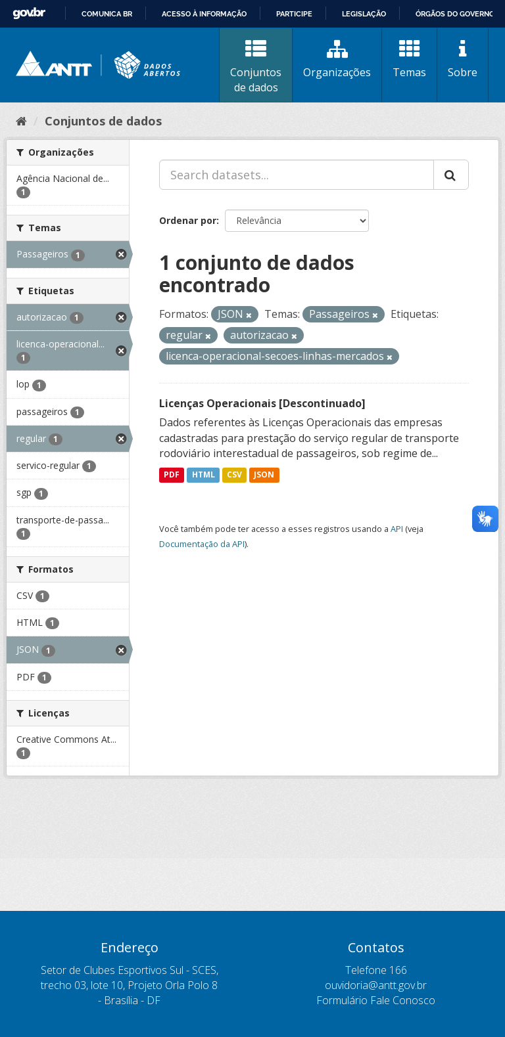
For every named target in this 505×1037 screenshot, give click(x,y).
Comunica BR (107, 13)
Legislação (364, 13)
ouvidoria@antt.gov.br (376, 985)
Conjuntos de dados (255, 67)
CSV (234, 474)
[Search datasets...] (296, 175)
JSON (264, 474)
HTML (203, 474)
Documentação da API (202, 544)
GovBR (28, 13)
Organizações (337, 59)
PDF (172, 474)
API (397, 529)
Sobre (462, 59)
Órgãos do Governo (455, 13)
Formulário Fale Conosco (375, 1000)
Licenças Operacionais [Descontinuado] (262, 403)
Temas (409, 59)
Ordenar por (187, 220)
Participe (294, 13)
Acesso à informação (204, 13)
